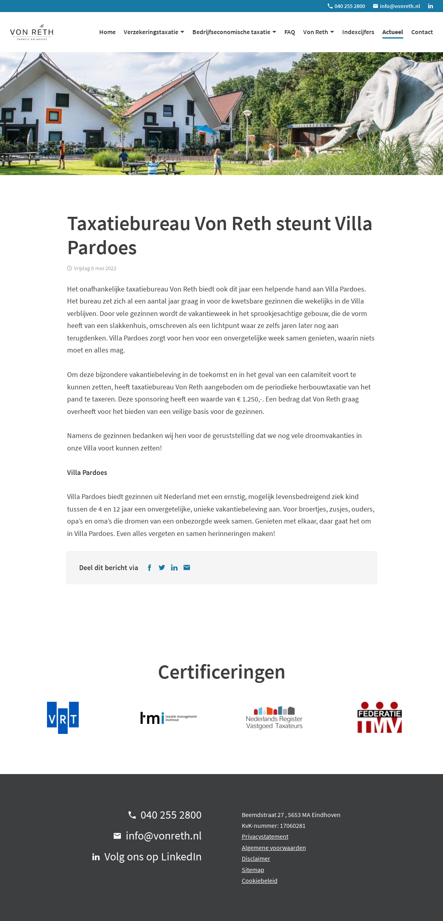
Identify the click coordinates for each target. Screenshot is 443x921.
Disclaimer (256, 858)
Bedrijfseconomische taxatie (231, 32)
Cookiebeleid (260, 880)
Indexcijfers (358, 32)
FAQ (289, 32)
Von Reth (315, 32)
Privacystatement (265, 836)
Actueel (392, 32)
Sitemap (253, 870)
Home (107, 32)
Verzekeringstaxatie (151, 32)
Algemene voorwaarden (274, 848)
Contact (422, 32)
